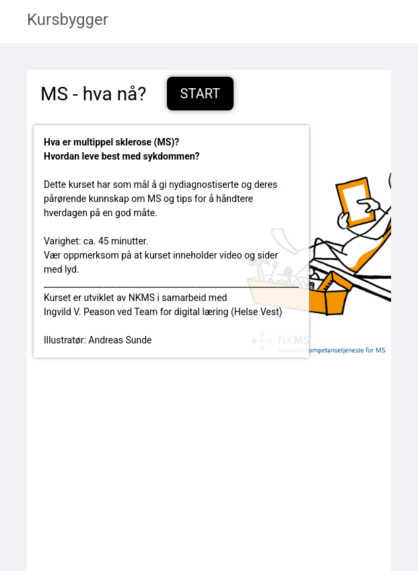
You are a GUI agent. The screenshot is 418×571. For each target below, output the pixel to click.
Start (200, 94)
